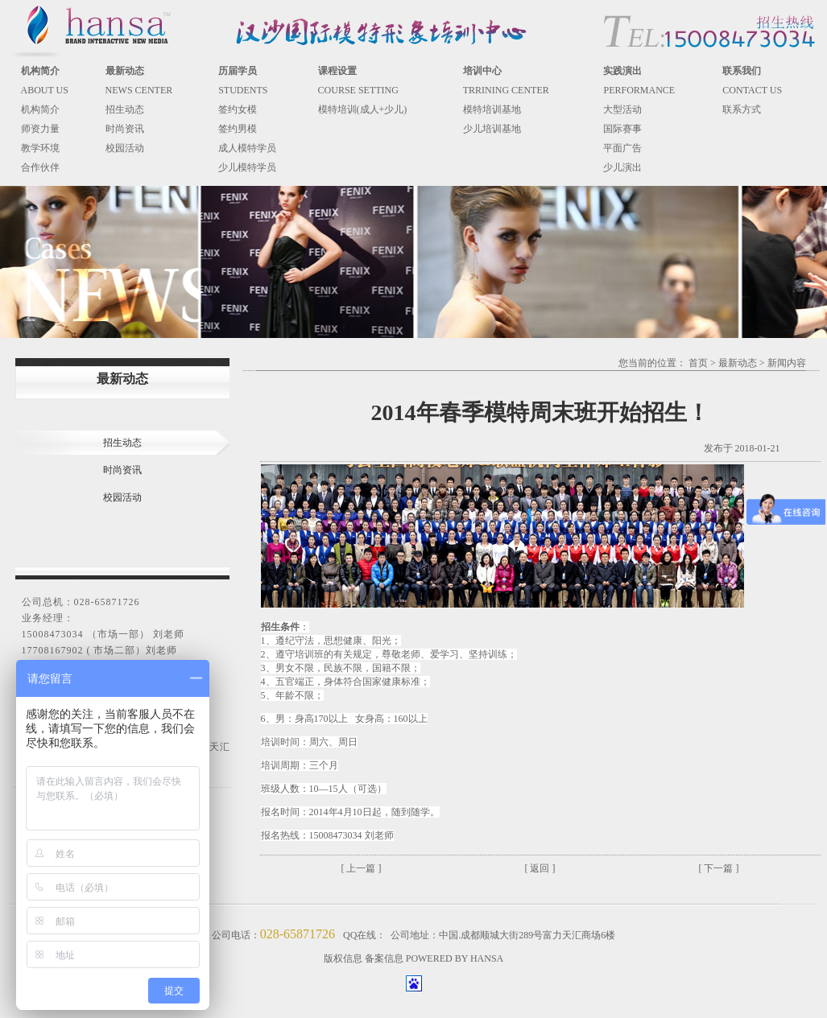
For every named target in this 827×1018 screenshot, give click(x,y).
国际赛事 (622, 128)
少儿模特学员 (247, 167)
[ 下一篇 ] (719, 868)
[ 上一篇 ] (361, 868)
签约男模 (237, 128)
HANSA (486, 958)
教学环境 (40, 148)
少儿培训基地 (492, 128)
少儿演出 (622, 167)
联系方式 (741, 109)
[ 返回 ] (540, 868)
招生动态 (124, 109)
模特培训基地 (492, 109)
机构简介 (40, 109)
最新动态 (737, 363)
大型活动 (622, 109)
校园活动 (124, 148)
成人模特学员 (247, 148)
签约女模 (237, 109)
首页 (698, 363)
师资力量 (40, 128)
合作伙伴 (40, 167)
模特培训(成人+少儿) (362, 109)
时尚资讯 (124, 128)
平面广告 (622, 148)
